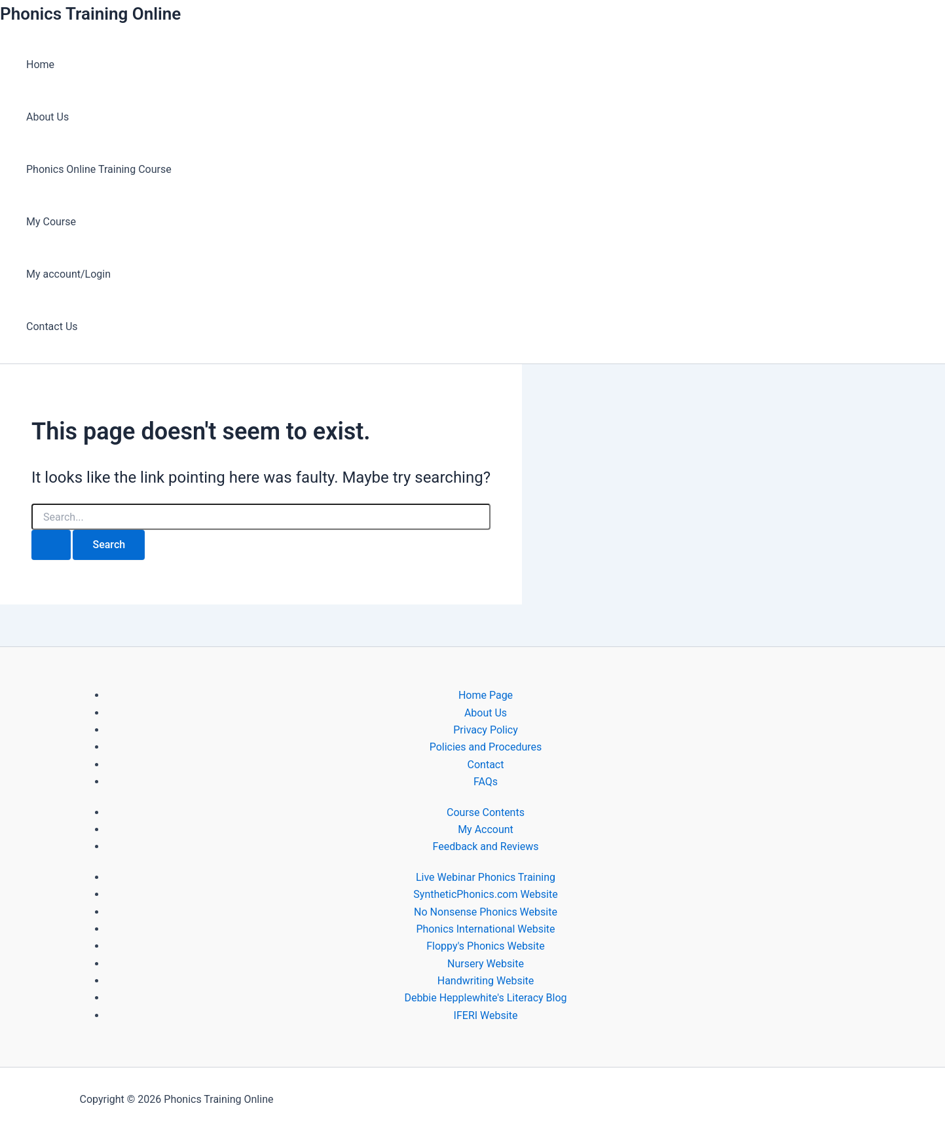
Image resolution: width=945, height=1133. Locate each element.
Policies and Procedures (486, 747)
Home (40, 64)
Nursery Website (485, 963)
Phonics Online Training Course (99, 169)
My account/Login (68, 274)
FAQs (485, 781)
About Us (47, 117)
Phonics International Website (485, 929)
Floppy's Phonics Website (485, 946)
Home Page (485, 695)
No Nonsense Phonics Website (485, 912)
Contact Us (52, 326)
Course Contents (486, 812)
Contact (486, 764)
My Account (485, 829)
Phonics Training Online (90, 14)
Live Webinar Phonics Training (485, 877)
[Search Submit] (51, 545)
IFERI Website (486, 1015)
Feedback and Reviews (486, 846)
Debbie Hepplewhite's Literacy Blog (485, 998)
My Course (51, 221)
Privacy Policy (485, 730)
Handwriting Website (485, 981)
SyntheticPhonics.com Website (485, 894)
